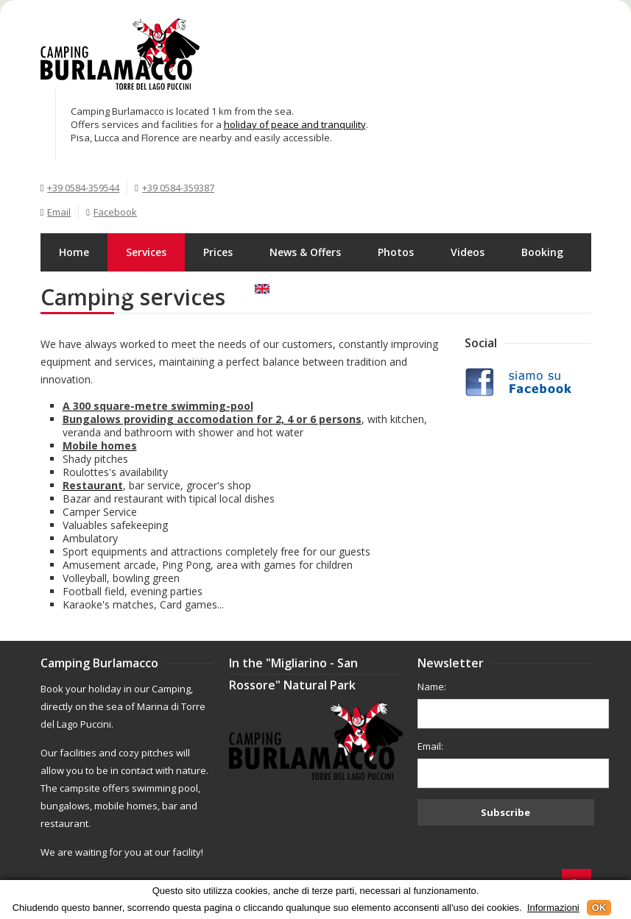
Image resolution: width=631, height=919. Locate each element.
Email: (430, 746)
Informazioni (553, 907)
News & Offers (305, 252)
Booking (542, 252)
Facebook (115, 212)
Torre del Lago (96, 290)
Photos (396, 252)
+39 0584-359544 (83, 187)
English (282, 290)
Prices (218, 252)
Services (146, 252)
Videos (467, 252)
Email (59, 212)
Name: (431, 686)
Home (74, 252)
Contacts (194, 290)
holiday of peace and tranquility (295, 124)
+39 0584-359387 (178, 187)
